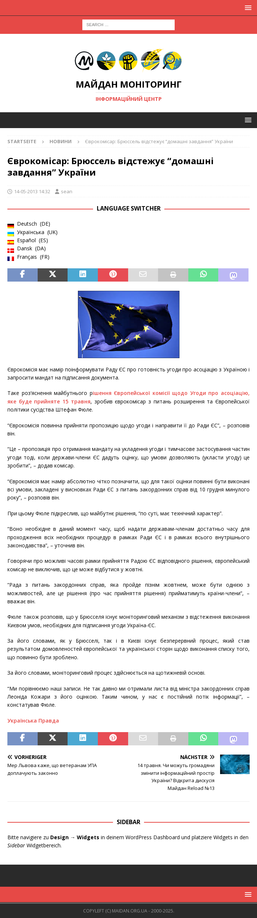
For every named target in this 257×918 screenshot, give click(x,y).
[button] (247, 7)
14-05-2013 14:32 (32, 191)
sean (66, 191)
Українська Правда (33, 720)
